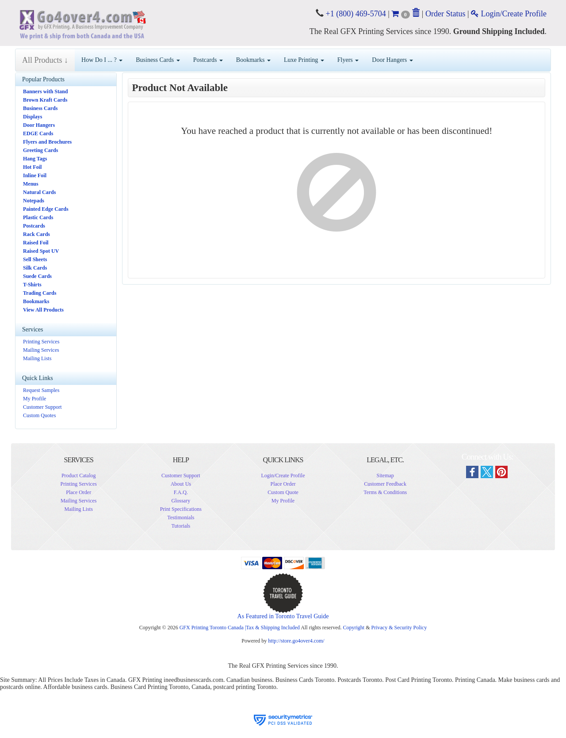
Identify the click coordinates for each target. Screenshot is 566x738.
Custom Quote (283, 492)
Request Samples (41, 390)
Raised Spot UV (41, 251)
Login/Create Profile (509, 13)
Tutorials (180, 526)
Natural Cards (39, 192)
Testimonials (180, 517)
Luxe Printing (304, 60)
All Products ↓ (45, 60)
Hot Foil (32, 167)
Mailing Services (41, 350)
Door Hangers (392, 60)
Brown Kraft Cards (45, 100)
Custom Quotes (39, 415)
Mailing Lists (37, 358)
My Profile (34, 399)
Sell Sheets (35, 259)
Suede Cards (37, 276)
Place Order (78, 492)
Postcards (208, 60)
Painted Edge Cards (46, 209)
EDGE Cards (38, 133)
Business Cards (158, 60)
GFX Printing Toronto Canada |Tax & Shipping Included (240, 627)
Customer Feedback (385, 484)
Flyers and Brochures (47, 142)
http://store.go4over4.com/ (296, 641)
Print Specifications (181, 509)
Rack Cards (36, 234)
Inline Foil (34, 175)
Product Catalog (78, 475)
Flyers (348, 60)
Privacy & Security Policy (399, 627)
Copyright (353, 627)
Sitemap (385, 475)
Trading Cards (39, 293)
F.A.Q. (181, 492)
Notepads (33, 201)
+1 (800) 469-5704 (355, 13)
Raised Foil (36, 243)
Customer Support (42, 407)
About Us (181, 484)
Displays (32, 117)
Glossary (181, 501)
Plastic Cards (38, 217)
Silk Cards (35, 268)
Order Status (445, 13)
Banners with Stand (45, 91)
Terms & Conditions (385, 492)
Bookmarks (253, 60)
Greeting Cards (40, 150)
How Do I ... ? (101, 60)
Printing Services (41, 342)
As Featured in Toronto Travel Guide (283, 616)
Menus (30, 184)
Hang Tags (35, 159)
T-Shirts (32, 285)
